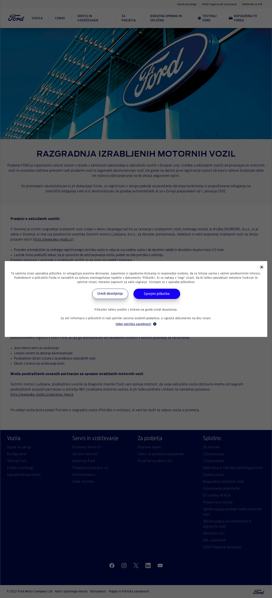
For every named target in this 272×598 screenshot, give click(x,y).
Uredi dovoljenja (110, 293)
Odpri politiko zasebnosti (136, 324)
